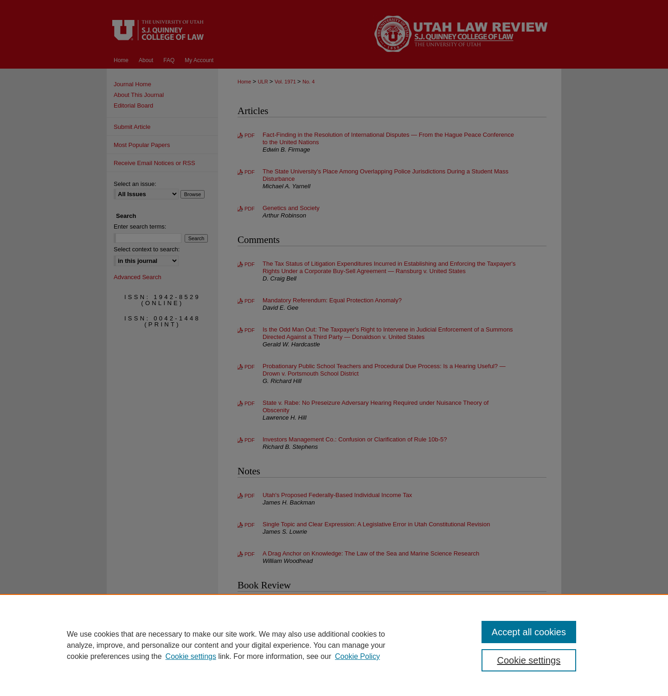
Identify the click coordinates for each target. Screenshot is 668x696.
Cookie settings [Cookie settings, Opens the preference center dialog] (529, 660)
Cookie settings (191, 656)
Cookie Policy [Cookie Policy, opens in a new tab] (357, 656)
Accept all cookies (529, 632)
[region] (334, 645)
